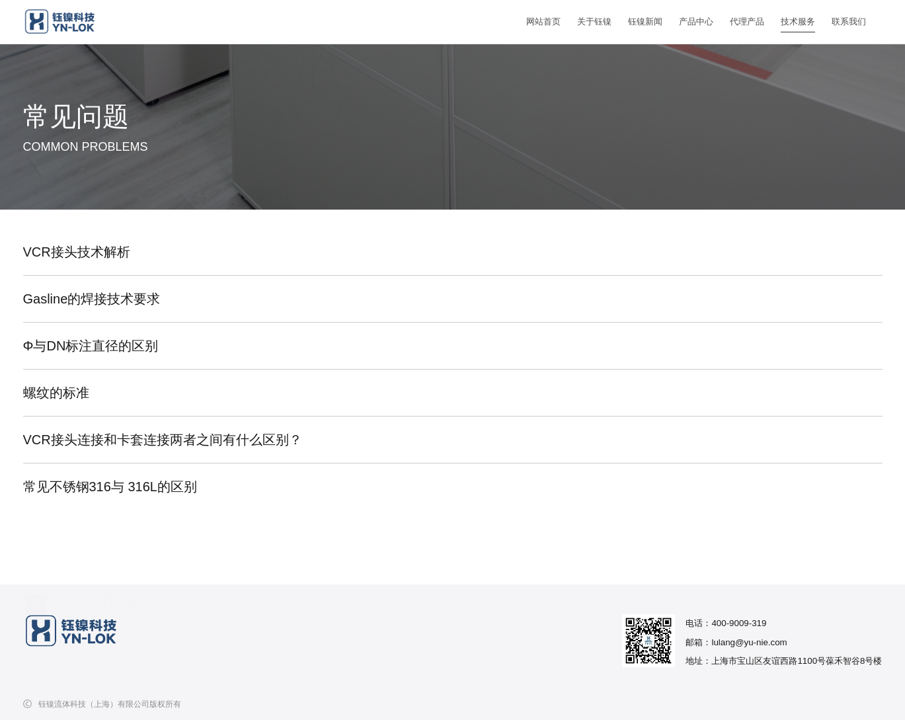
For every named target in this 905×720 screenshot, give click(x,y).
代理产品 (747, 21)
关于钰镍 (594, 21)
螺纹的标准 (56, 392)
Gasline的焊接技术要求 (92, 299)
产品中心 (696, 21)
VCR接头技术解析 (76, 252)
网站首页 (543, 21)
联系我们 (849, 21)
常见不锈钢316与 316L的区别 (110, 486)
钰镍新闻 (645, 21)
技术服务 (798, 21)
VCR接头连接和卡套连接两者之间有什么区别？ (162, 439)
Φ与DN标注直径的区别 (91, 346)
